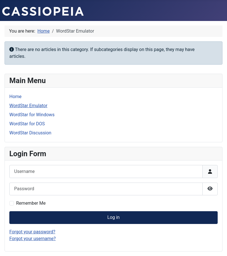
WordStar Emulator (28, 105)
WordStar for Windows (32, 114)
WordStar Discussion (30, 133)
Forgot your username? (32, 238)
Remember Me (31, 203)
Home (15, 96)
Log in (113, 217)
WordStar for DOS (27, 123)
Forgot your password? (32, 231)
